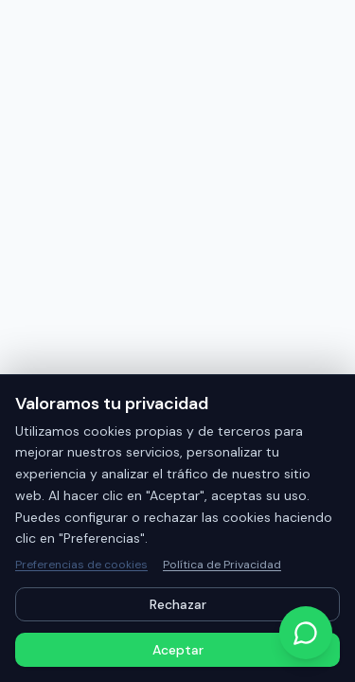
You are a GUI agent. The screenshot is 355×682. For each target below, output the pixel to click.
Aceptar (178, 649)
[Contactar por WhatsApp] (305, 632)
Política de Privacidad (222, 564)
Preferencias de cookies (81, 564)
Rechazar (178, 604)
